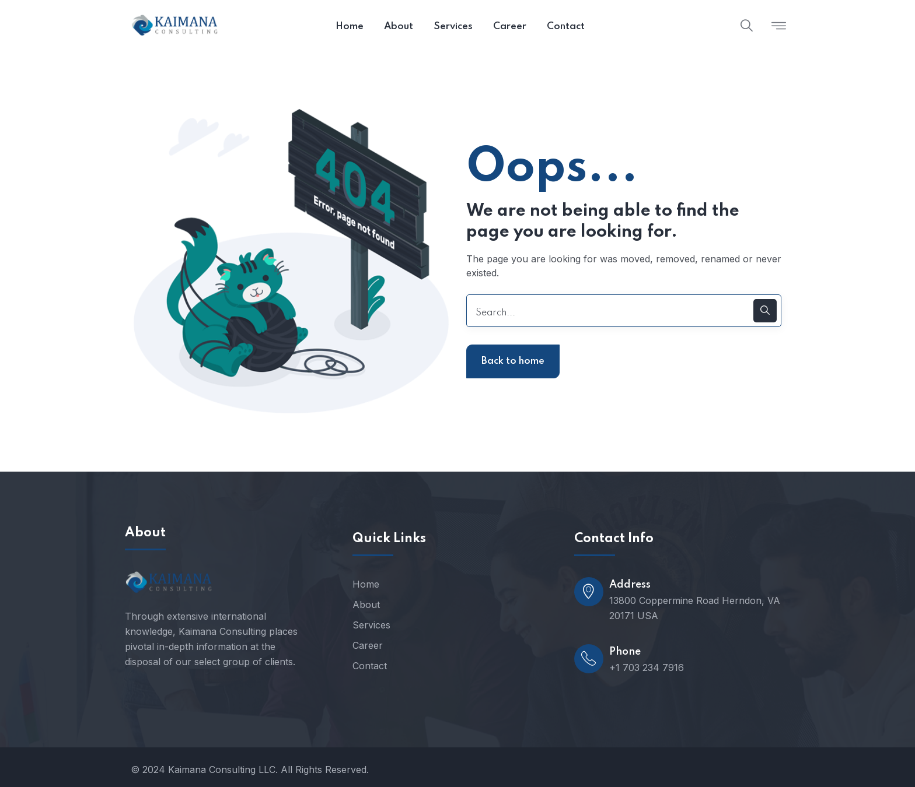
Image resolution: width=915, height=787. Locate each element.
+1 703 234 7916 (646, 667)
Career (367, 645)
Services (371, 625)
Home (365, 584)
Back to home (512, 361)
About (366, 604)
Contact (369, 666)
